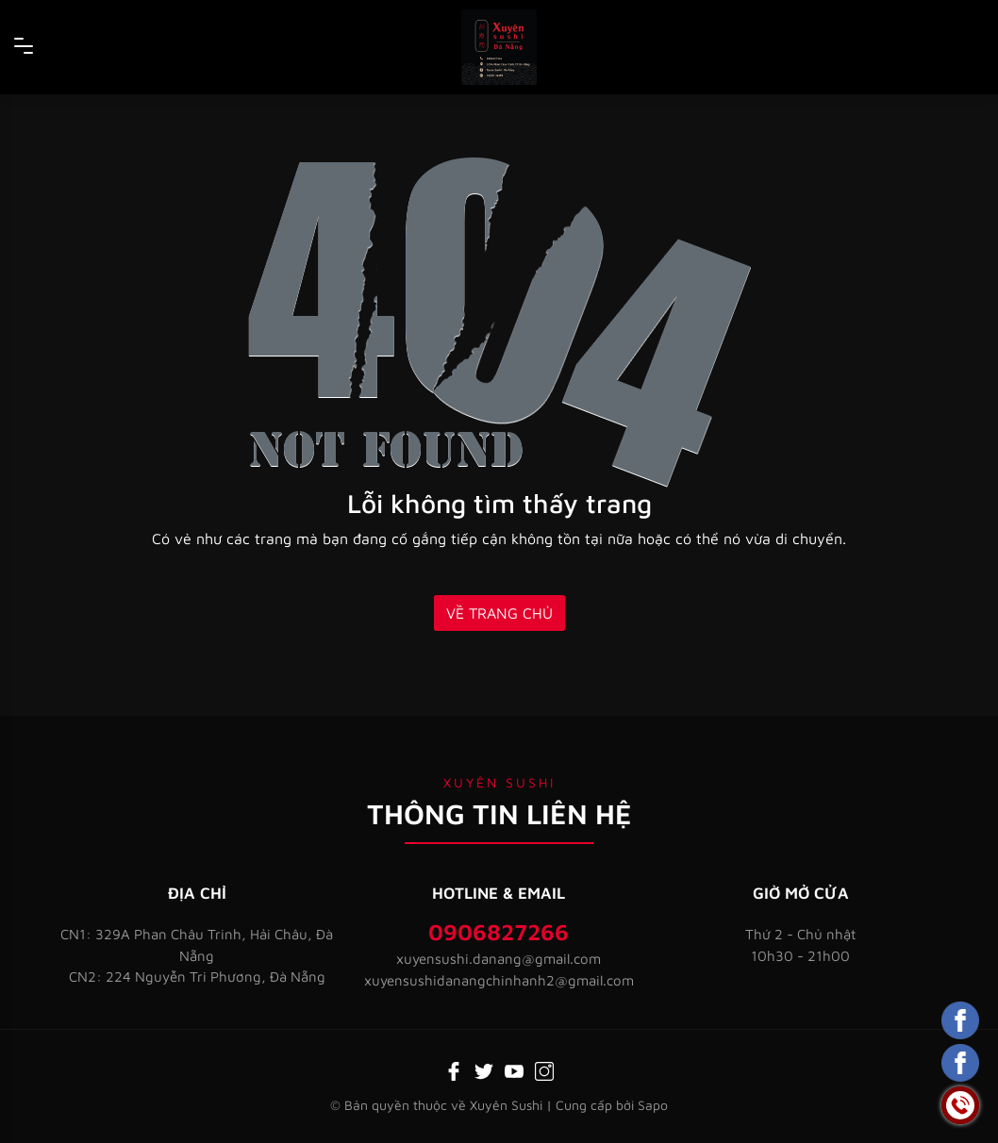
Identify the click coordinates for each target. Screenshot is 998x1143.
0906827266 (498, 932)
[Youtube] (514, 1069)
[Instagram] (544, 1069)
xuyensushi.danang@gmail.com (498, 959)
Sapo (653, 1105)
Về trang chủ (499, 613)
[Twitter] (483, 1069)
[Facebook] (453, 1069)
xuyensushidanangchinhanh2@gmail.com (499, 980)
